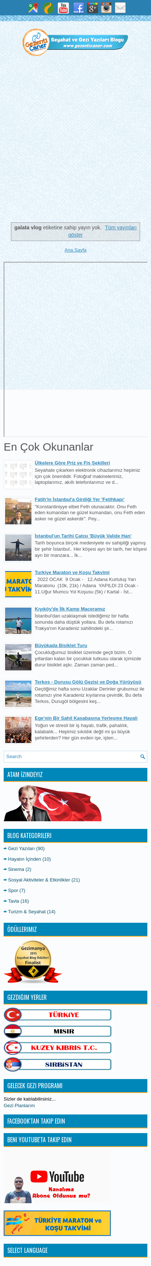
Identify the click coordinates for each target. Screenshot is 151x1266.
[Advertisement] (75, 142)
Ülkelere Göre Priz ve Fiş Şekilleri (72, 463)
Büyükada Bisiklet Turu (61, 645)
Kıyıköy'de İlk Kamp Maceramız (70, 609)
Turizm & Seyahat (27, 911)
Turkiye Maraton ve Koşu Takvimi (72, 572)
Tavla (13, 901)
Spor (13, 890)
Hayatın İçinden (24, 859)
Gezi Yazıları (21, 848)
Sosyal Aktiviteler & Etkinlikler (39, 880)
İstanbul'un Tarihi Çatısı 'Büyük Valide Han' (83, 536)
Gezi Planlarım (19, 1105)
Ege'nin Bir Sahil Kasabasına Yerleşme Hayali (86, 718)
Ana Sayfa (76, 250)
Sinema (16, 869)
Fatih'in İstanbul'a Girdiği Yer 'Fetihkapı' (79, 499)
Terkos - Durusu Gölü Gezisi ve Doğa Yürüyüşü (88, 682)
